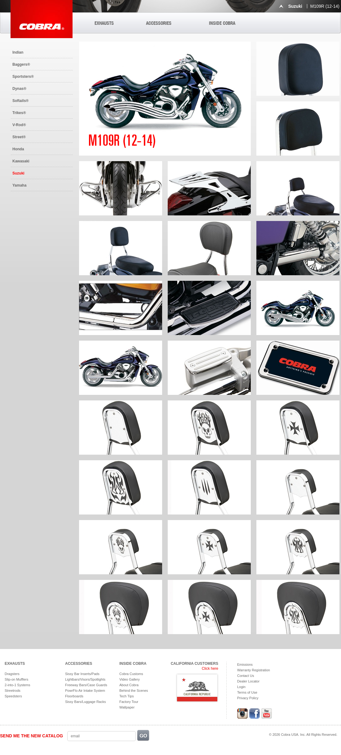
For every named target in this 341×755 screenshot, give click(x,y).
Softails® (20, 101)
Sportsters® (23, 76)
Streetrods (12, 690)
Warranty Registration (253, 670)
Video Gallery (129, 679)
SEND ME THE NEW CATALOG (31, 735)
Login (241, 687)
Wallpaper (127, 707)
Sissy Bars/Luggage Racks (85, 702)
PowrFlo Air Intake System (85, 690)
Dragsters (12, 674)
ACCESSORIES (158, 23)
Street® (19, 137)
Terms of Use (247, 692)
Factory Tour (128, 702)
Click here (210, 668)
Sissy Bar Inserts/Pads (82, 674)
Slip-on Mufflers (16, 679)
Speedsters (13, 696)
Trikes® (19, 113)
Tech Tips (126, 696)
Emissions (245, 664)
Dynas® (19, 88)
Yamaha (19, 185)
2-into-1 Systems (17, 685)
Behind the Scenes (133, 690)
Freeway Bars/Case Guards (86, 685)
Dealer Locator (248, 681)
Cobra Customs (131, 674)
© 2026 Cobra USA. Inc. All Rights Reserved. (303, 734)
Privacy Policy (247, 698)
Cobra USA (42, 19)
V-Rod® (19, 125)
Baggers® (21, 64)
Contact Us (245, 676)
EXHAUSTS (104, 23)
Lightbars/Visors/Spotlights (85, 679)
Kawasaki (20, 161)
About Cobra (129, 685)
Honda (18, 149)
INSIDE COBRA (222, 23)
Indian (17, 52)
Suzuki (18, 173)
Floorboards (74, 696)
